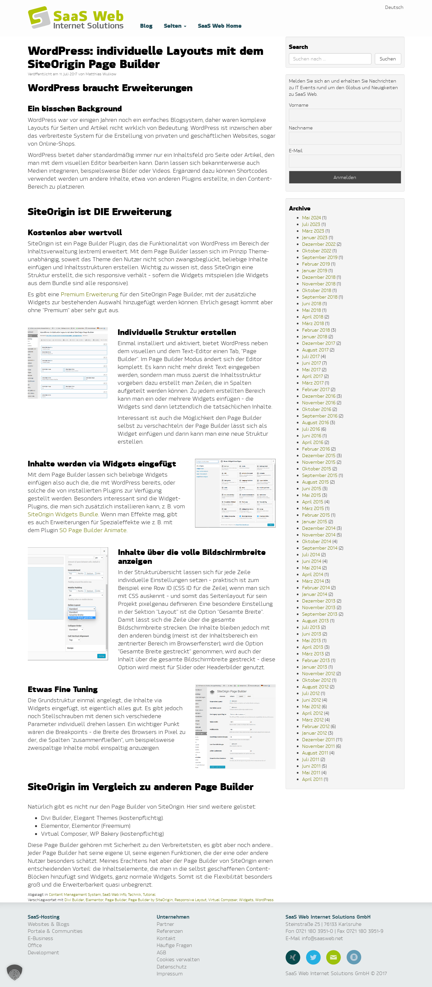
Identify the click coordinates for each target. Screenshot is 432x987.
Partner (165, 924)
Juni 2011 (311, 766)
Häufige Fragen (174, 945)
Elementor (94, 899)
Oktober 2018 (316, 290)
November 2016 (318, 402)
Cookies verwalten (178, 959)
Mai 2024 (311, 217)
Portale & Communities (55, 931)
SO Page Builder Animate (93, 530)
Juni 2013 (311, 634)
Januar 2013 (314, 667)
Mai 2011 (311, 772)
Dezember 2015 (318, 455)
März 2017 (313, 382)
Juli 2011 (310, 759)
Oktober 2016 (316, 409)
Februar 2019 (316, 264)
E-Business (40, 938)
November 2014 (318, 534)
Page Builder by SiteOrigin (150, 899)
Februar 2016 (316, 449)
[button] (14, 972)
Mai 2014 (311, 567)
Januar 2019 (314, 270)
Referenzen (170, 931)
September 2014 (319, 548)
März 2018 (313, 323)
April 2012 (312, 713)
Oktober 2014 (316, 541)
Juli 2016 (311, 429)
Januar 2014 (314, 594)
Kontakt (166, 938)
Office (35, 945)
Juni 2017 (311, 363)
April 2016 (312, 442)
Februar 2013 (316, 660)
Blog (145, 25)
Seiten (174, 25)
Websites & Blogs (48, 924)
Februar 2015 (316, 515)
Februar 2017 (316, 389)
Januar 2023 (315, 237)
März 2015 (313, 508)
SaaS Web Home (219, 25)
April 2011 (312, 779)
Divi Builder (74, 899)
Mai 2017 (311, 369)
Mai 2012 (311, 706)
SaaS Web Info (114, 894)
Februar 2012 (316, 726)
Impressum (170, 973)
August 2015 (315, 482)
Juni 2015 (311, 488)
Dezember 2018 (318, 277)
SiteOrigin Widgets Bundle (63, 514)
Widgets (246, 899)
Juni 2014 (311, 561)
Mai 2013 (311, 640)
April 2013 (312, 647)
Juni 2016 (311, 435)
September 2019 (319, 257)
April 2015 (312, 501)
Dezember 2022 (318, 244)
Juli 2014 (311, 554)
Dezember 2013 (318, 600)
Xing (293, 957)
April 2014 (312, 574)
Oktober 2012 (316, 680)
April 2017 (312, 376)
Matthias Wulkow (101, 73)
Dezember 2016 (318, 396)
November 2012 (318, 673)
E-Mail (296, 150)
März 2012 (313, 719)
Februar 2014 (316, 587)
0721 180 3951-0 (314, 931)
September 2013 (319, 614)
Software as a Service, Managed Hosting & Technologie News (77, 18)
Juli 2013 (311, 627)
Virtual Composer (222, 899)
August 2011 (315, 752)
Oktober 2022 (316, 250)
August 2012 (315, 686)
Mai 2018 (311, 310)
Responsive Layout (191, 899)
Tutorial (149, 894)
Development (43, 952)
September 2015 (319, 475)
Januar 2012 (314, 733)
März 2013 (313, 653)
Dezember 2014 (318, 528)
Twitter (313, 957)
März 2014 (313, 581)
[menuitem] (394, 7)
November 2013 (318, 607)
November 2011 (318, 746)
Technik (134, 894)
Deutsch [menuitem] (394, 7)
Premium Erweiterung (89, 294)
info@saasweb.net (322, 938)
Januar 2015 (314, 521)
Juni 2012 (311, 700)
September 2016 (319, 416)
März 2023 (313, 231)
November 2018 (318, 283)
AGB (161, 952)
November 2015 (318, 462)
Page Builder (116, 899)
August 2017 (315, 349)
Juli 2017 (311, 356)
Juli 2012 (311, 693)
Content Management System (75, 894)
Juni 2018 (311, 303)
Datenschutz (171, 967)
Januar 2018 (314, 336)
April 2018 (312, 316)
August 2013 (315, 620)
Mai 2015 (311, 495)
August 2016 (315, 422)
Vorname (298, 105)
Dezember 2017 (318, 343)
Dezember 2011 (318, 739)
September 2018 (319, 297)
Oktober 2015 (316, 468)
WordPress (264, 899)
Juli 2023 (311, 224)
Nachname (301, 127)
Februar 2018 (316, 330)
